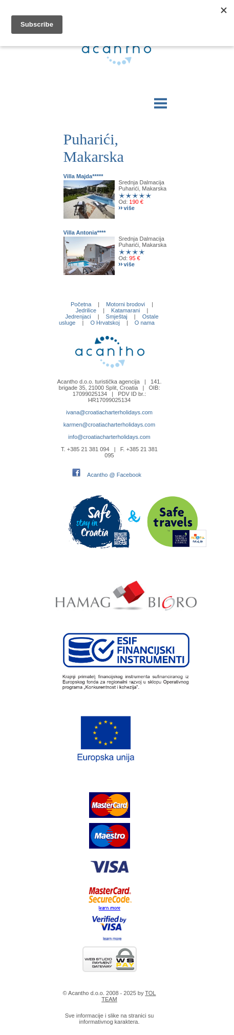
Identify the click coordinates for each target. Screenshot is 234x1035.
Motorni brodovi (125, 304)
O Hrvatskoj (104, 323)
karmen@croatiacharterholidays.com (109, 424)
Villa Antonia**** (84, 232)
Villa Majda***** (83, 176)
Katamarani (125, 310)
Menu (161, 101)
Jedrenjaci (78, 316)
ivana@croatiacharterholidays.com (109, 412)
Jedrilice (86, 310)
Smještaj (116, 316)
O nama (145, 323)
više (129, 208)
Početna (81, 304)
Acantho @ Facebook (114, 475)
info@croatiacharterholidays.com (109, 437)
